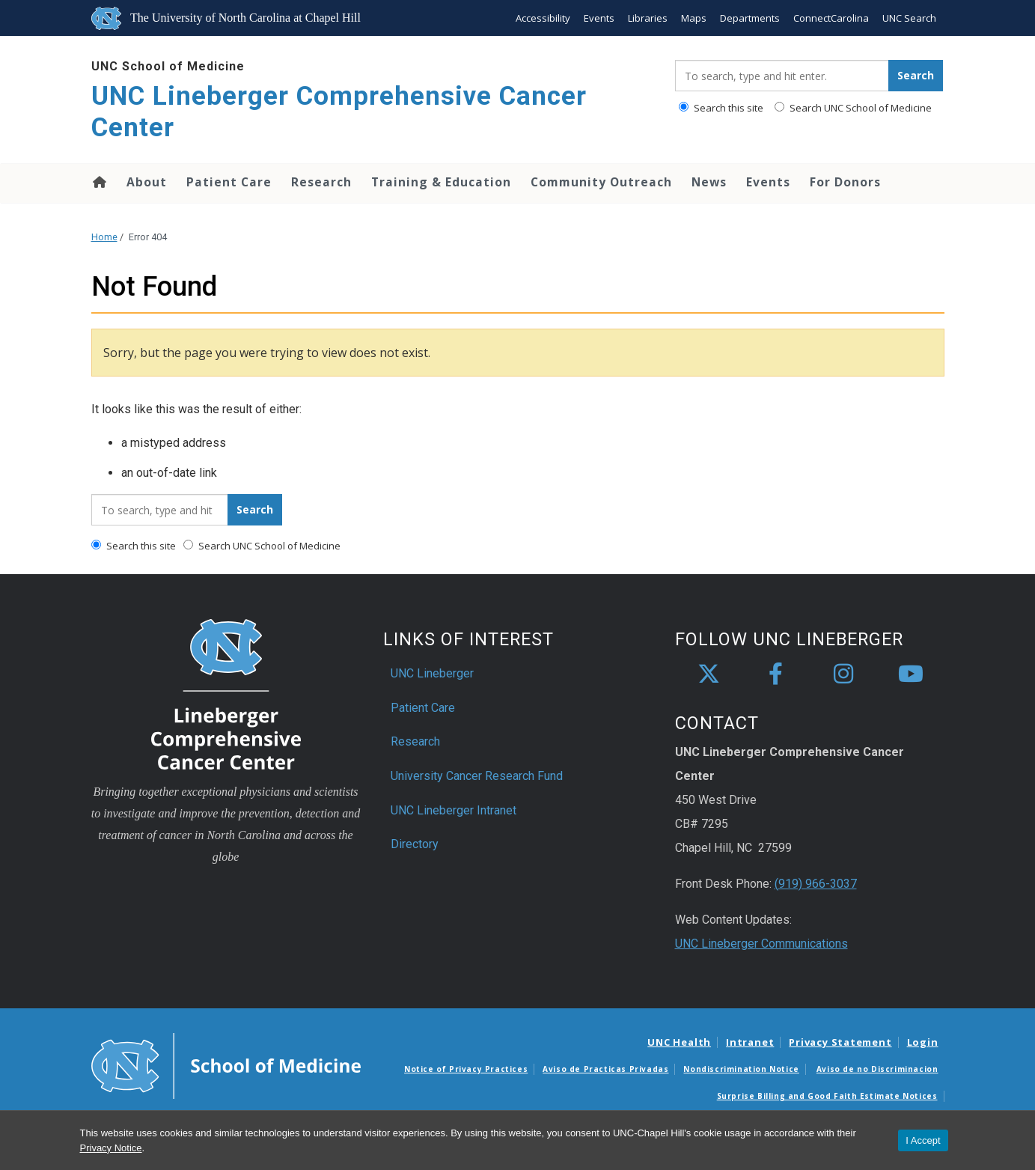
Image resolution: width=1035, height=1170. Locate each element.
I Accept (923, 1140)
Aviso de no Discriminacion (877, 1069)
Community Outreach (601, 182)
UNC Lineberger (432, 673)
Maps (693, 18)
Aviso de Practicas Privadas (605, 1069)
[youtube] (910, 674)
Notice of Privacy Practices (466, 1069)
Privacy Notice (111, 1148)
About (146, 182)
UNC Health (679, 1042)
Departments (750, 18)
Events (599, 18)
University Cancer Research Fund (477, 776)
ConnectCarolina (831, 18)
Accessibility (543, 18)
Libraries (648, 18)
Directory (415, 844)
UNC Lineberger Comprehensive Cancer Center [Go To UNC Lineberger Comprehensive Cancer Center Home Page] (339, 112)
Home (98, 182)
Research (321, 182)
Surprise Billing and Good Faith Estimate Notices (827, 1096)
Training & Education (441, 182)
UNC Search (909, 18)
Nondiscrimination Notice (741, 1069)
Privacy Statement (840, 1042)
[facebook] (776, 674)
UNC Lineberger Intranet (453, 810)
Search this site (721, 108)
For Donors (845, 182)
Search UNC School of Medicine (853, 108)
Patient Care (229, 182)
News (709, 182)
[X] (708, 674)
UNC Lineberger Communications (761, 943)
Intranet (750, 1042)
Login (922, 1042)
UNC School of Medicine (168, 66)
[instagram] (843, 674)
